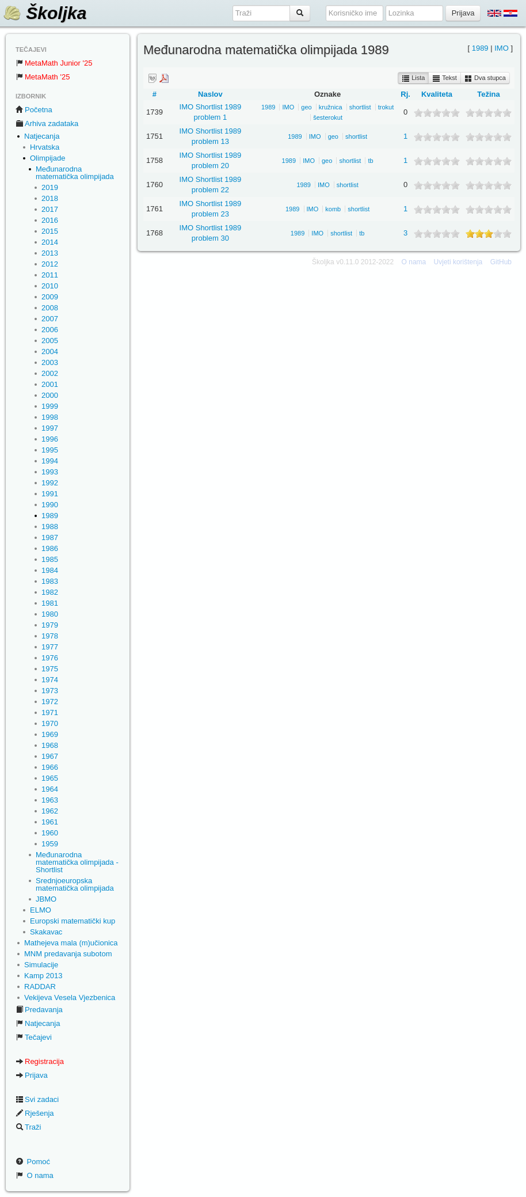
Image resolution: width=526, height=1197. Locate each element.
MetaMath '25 (43, 77)
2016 (49, 220)
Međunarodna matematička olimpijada (75, 173)
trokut (386, 107)
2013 (49, 253)
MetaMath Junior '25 (54, 63)
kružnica (330, 107)
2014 (49, 242)
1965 (49, 778)
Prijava (32, 1075)
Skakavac (46, 932)
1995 (49, 450)
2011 (49, 275)
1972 (49, 701)
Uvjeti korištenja (458, 262)
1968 (49, 745)
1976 (49, 657)
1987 (49, 537)
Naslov (210, 94)
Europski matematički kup (72, 921)
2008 (49, 307)
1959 (49, 843)
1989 (49, 515)
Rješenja (35, 1113)
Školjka (44, 12)
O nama (35, 1175)
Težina (488, 94)
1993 (49, 472)
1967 (49, 756)
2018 (49, 198)
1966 (49, 767)
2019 (49, 187)
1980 (49, 614)
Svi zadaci (37, 1099)
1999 (49, 406)
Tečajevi (34, 1037)
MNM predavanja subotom (68, 953)
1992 (49, 482)
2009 (49, 296)
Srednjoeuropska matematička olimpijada (75, 884)
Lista (413, 78)
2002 (49, 373)
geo (306, 107)
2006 (49, 329)
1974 (49, 679)
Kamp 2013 (43, 975)
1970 (49, 723)
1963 (49, 800)
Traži (28, 1127)
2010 (49, 286)
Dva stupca (485, 78)
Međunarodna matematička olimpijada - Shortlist (77, 862)
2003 (49, 362)
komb (333, 209)
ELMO (40, 910)
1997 (49, 428)
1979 (49, 625)
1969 (49, 734)
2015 (49, 231)
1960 (49, 833)
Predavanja (39, 1009)
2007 (49, 318)
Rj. (405, 94)
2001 (49, 384)
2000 (49, 395)
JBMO (46, 899)
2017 (49, 209)
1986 (49, 548)
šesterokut (327, 117)
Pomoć (33, 1161)
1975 (49, 668)
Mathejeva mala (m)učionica (71, 942)
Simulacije (41, 964)
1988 (49, 526)
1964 (49, 789)
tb (370, 160)
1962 (49, 811)
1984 (49, 570)
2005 (49, 340)
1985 (49, 559)
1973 (49, 690)
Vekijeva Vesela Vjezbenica (69, 997)
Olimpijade (47, 158)
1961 (49, 822)
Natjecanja (41, 136)
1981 (49, 603)
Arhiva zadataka (47, 123)
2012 (49, 264)
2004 (49, 351)
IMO (501, 48)
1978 (49, 636)
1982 (49, 592)
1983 (49, 581)
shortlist (360, 107)
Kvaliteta (436, 94)
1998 (49, 417)
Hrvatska (44, 147)
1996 (49, 439)
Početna (34, 109)
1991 (49, 493)
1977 (49, 647)
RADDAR (40, 986)
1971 (49, 712)
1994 (49, 461)
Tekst (444, 78)
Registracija (40, 1061)
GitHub (501, 262)
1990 (49, 504)
